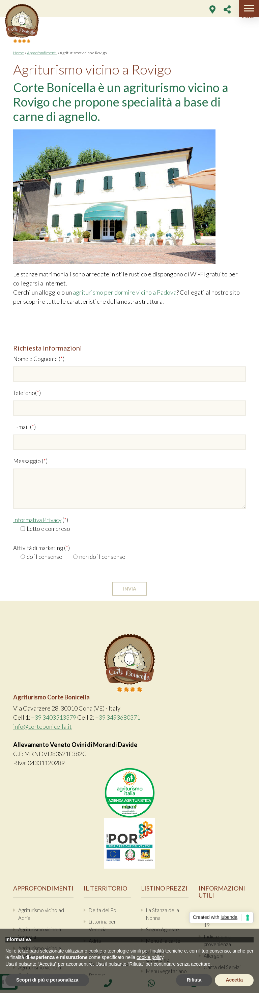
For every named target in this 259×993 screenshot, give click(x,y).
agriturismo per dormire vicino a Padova (124, 292)
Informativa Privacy (37, 519)
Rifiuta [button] (194, 980)
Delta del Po (102, 910)
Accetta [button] (234, 980)
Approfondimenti (42, 52)
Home (18, 52)
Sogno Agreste (162, 929)
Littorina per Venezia (102, 925)
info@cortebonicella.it (42, 726)
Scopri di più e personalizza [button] (47, 980)
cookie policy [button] (150, 957)
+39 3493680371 (117, 717)
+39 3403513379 (53, 717)
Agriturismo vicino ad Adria (41, 914)
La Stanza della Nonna (162, 914)
